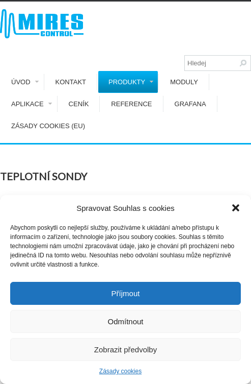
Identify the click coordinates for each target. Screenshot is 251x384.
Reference (131, 104)
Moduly (184, 82)
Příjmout (125, 293)
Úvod (25, 82)
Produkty (130, 82)
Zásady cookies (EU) (48, 126)
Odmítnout (125, 321)
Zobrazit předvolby (125, 349)
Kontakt (70, 82)
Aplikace (31, 104)
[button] (236, 208)
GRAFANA (190, 104)
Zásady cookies (120, 371)
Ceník (79, 104)
